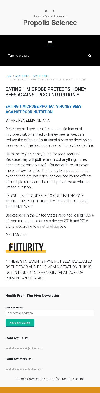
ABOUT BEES (22, 76)
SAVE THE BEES (41, 76)
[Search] (50, 55)
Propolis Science (50, 22)
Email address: (14, 307)
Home (8, 76)
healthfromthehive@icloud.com (24, 348)
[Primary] (50, 43)
